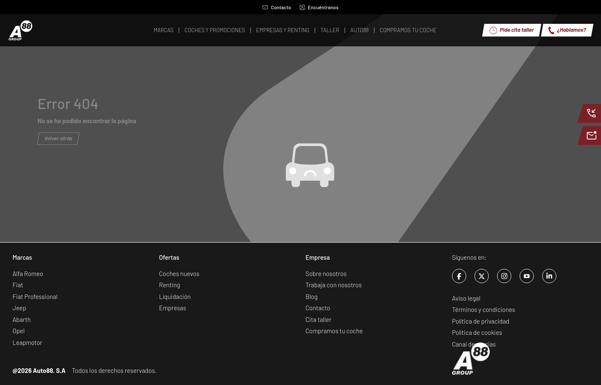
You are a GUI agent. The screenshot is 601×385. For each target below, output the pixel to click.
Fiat (18, 285)
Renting (169, 285)
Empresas (172, 308)
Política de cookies (477, 332)
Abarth (22, 319)
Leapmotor (27, 342)
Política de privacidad (480, 321)
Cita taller (318, 319)
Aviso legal (466, 298)
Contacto (277, 7)
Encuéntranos (319, 7)
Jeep (19, 308)
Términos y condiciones (483, 309)
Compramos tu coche (334, 330)
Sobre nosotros (326, 273)
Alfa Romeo (28, 273)
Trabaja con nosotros (334, 285)
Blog (312, 296)
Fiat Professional (35, 296)
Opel (19, 330)
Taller (330, 30)
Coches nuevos (179, 273)
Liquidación (175, 296)
